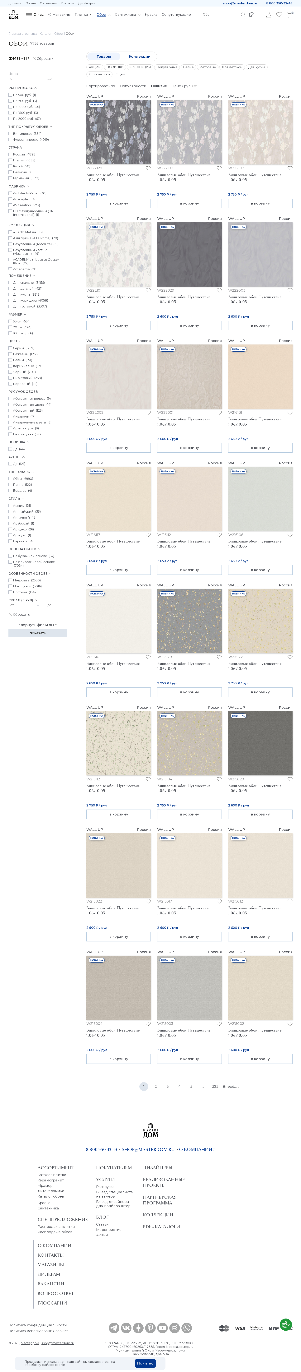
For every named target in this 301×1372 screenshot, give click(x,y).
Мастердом (30, 1343)
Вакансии (51, 1284)
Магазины (51, 1265)
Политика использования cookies (38, 1331)
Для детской (232, 67)
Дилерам (49, 1274)
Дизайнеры (157, 1168)
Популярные (167, 67)
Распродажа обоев (55, 1232)
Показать (38, 633)
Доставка (15, 3)
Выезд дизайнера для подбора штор (113, 1204)
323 (215, 1086)
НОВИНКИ (115, 67)
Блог (102, 1217)
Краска (44, 1203)
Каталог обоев (51, 1196)
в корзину (118, 203)
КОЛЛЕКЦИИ (140, 67)
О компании (48, 3)
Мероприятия (109, 1230)
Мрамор (45, 1186)
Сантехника (48, 1208)
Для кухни (256, 67)
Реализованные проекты (164, 1182)
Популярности (133, 86)
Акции (102, 1235)
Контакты (67, 3)
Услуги (105, 1179)
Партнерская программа (159, 1200)
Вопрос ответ (56, 1293)
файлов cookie (53, 1365)
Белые (188, 67)
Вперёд (231, 1086)
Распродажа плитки (56, 1227)
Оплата (31, 3)
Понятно (145, 1363)
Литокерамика (51, 1191)
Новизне (159, 86)
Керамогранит (51, 1180)
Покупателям (114, 1168)
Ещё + (120, 74)
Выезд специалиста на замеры (114, 1194)
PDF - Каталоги (161, 1227)
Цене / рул (184, 86)
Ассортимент (56, 1168)
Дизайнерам (86, 3)
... (203, 1086)
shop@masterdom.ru (240, 3)
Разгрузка (105, 1187)
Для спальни (99, 74)
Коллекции (139, 56)
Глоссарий (52, 1303)
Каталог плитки (52, 1175)
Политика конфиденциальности (37, 1325)
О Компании (54, 1245)
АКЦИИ (95, 67)
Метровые (207, 67)
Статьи (102, 1224)
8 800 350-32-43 (279, 3)
